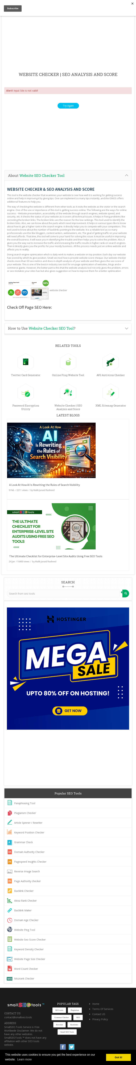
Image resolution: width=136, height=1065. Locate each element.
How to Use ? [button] (41, 328)
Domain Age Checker (26, 920)
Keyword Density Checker (29, 949)
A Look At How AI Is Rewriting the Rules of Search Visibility (44, 485)
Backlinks (74, 1025)
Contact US (98, 1014)
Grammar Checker (61, 1017)
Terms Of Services (102, 1009)
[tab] (68, 175)
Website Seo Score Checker (30, 939)
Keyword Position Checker (29, 832)
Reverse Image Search (27, 871)
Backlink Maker (23, 910)
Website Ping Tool (24, 929)
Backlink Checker (23, 891)
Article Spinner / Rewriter (28, 822)
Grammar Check (23, 842)
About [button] (36, 175)
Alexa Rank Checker (25, 900)
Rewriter (59, 1025)
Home (95, 1004)
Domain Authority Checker (29, 852)
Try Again (68, 105)
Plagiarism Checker (25, 813)
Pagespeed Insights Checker (30, 861)
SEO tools (59, 1010)
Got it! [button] (118, 1057)
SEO (78, 1017)
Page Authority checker (27, 881)
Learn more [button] (24, 1059)
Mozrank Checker (24, 978)
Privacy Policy (100, 1019)
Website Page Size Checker (29, 959)
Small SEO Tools (67, 1032)
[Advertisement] (68, 44)
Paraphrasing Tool (24, 803)
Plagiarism (75, 1010)
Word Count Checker (26, 968)
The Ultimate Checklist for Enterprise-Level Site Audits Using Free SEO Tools (55, 556)
